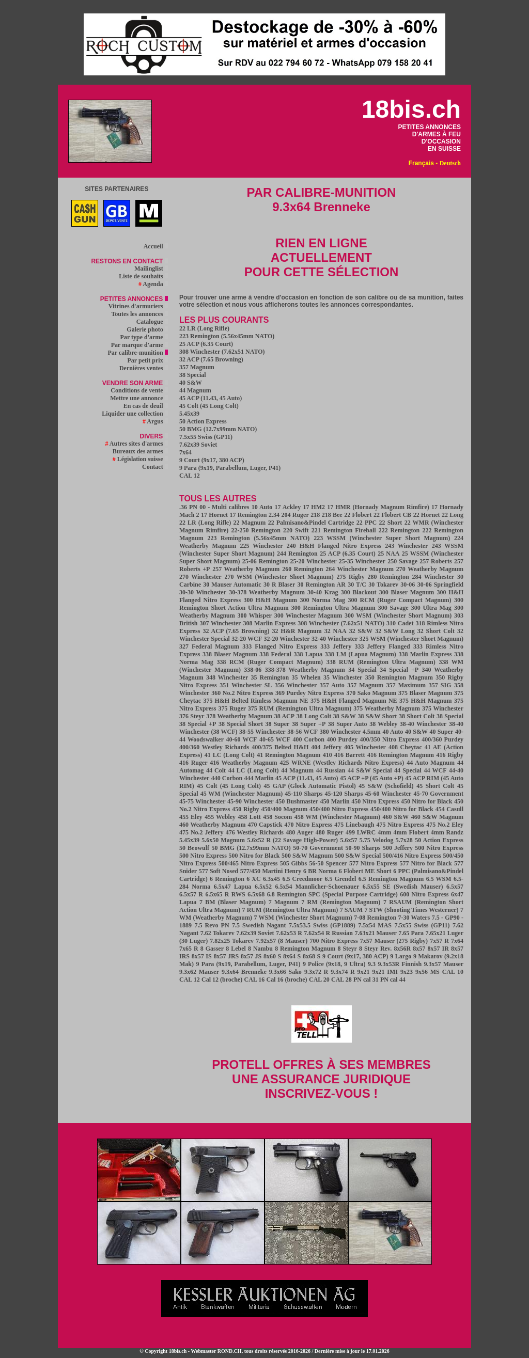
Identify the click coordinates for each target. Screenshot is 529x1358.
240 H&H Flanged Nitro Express (334, 545)
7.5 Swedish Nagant (259, 925)
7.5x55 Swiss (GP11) (205, 436)
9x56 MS (427, 971)
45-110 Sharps (303, 793)
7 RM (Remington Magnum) (340, 902)
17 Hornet (214, 514)
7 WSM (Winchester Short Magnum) (303, 917)
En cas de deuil (145, 405)
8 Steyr (347, 948)
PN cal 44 (393, 979)
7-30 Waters (414, 917)
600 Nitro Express (424, 894)
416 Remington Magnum (400, 755)
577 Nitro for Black (426, 863)
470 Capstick (264, 824)
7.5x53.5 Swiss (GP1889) (322, 925)
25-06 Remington (265, 561)
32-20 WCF (246, 638)
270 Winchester (200, 576)
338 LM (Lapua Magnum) (360, 654)
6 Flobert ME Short (365, 871)
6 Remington (227, 878)
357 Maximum (406, 685)
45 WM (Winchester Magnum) (241, 793)
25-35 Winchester (362, 561)
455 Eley (191, 816)
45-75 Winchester (202, 801)
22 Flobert (357, 514)
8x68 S (311, 956)
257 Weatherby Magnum (245, 569)
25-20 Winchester (313, 561)
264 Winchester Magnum (359, 569)
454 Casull (449, 809)
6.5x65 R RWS (225, 894)
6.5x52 (263, 886)
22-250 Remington (256, 530)
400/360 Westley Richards (214, 747)
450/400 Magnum (284, 809)
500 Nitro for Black (253, 855)
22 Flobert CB (392, 514)
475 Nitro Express (400, 824)
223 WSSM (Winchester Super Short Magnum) (382, 538)
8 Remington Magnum (305, 948)
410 (327, 755)
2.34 (274, 514)
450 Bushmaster (296, 801)
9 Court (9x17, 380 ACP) (211, 460)
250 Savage (402, 561)
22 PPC (366, 522)
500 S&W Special (358, 855)
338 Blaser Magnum (230, 654)
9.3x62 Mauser (199, 971)
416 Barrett (349, 755)
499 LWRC (361, 832)
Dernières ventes (143, 368)
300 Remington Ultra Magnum (333, 607)
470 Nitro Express (308, 824)
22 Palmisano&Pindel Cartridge (311, 522)
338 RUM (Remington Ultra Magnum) (380, 662)
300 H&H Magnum (271, 600)
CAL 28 (341, 979)
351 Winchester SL (246, 685)
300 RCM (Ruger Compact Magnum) (399, 600)
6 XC (253, 878)
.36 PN (188, 507)
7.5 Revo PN (211, 925)
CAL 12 (189, 475)
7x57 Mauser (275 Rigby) (394, 940)
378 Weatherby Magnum (239, 716)
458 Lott (249, 816)
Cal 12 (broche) (221, 979)
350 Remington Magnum (399, 677)
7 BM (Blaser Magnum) (232, 902)
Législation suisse (140, 459)
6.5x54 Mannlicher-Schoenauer (317, 886)
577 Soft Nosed (219, 871)
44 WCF (435, 770)
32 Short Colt (436, 631)
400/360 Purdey (442, 739)
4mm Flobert (411, 832)
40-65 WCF (274, 739)
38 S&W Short (377, 716)
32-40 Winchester (334, 638)
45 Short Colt (435, 785)
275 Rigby (351, 576)
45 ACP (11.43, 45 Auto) (210, 398)
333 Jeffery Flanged (382, 646)
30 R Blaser (279, 584)
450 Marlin (334, 801)
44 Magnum (195, 390)
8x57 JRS (226, 956)
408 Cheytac (405, 747)
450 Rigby (245, 809)
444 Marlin (259, 778)
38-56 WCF (302, 731)
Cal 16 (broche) (287, 979)
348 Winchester (227, 677)
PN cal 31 (366, 979)
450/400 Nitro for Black (401, 809)
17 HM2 (314, 507)
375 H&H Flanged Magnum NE (353, 700)
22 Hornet (426, 514)
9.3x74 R (342, 971)
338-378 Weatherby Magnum (305, 669)
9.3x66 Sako (285, 971)
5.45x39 (189, 413)
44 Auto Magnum (431, 762)
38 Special (192, 374)
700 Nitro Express (333, 940)
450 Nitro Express (375, 801)
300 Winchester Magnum (308, 615)
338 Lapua (307, 654)
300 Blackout (359, 592)
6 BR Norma (320, 871)
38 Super (278, 724)
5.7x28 (404, 840)
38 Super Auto (347, 724)
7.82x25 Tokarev (232, 940)
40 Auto (392, 731)
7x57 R (439, 940)
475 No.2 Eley (444, 824)
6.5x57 (454, 886)
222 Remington (399, 530)
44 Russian (331, 770)
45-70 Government (438, 793)
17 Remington (248, 514)
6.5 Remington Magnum (391, 878)
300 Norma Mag (323, 600)
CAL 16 (254, 979)
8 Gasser (212, 948)
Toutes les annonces (139, 314)
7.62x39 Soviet (198, 444)
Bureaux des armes (140, 451)
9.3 (372, 964)
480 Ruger (330, 832)
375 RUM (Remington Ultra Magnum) (299, 708)
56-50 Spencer (328, 863)
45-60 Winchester (388, 793)
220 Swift (296, 530)
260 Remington (302, 569)
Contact (155, 466)
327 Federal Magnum (209, 646)
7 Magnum (284, 902)
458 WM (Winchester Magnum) (337, 816)
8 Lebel (236, 948)
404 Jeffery (326, 747)
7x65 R (188, 948)
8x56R (402, 948)
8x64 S (292, 956)
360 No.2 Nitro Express (242, 693)
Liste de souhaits (143, 276)
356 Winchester (296, 685)
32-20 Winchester (286, 638)
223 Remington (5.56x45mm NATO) (226, 336)
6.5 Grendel (340, 878)
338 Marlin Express (425, 654)
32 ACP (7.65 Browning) (211, 359)
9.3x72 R (316, 971)
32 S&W (360, 631)
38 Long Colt (314, 716)
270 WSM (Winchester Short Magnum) (279, 576)
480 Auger (299, 832)
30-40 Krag (322, 592)
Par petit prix (148, 360)
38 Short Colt (416, 716)
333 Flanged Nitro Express (279, 646)
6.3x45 (271, 878)
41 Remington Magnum (288, 755)
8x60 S (272, 956)
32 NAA (335, 631)
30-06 (407, 584)
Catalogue (152, 321)
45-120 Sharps (344, 793)
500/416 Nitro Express (412, 855)
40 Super (441, 731)
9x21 (363, 971)
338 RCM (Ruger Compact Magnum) (270, 662)
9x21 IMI (385, 971)
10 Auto (262, 507)
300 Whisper (255, 615)
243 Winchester (406, 545)
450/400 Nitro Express (338, 809)
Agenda (153, 284)
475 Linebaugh (354, 824)
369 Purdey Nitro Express (309, 693)
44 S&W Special (370, 770)
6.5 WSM (439, 878)
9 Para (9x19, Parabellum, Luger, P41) (230, 467)
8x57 (419, 948)
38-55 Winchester (262, 731)
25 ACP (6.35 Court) (206, 344)
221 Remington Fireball (344, 530)
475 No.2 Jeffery (201, 832)
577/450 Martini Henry (271, 871)
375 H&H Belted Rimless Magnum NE (255, 700)
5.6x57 (348, 840)
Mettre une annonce (138, 398)
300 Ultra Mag (431, 607)
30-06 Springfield (440, 584)
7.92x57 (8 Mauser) (281, 940)
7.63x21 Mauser (375, 933)
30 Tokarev (383, 584)
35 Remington (270, 677)
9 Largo (400, 956)
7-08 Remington (375, 917)
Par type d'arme (144, 337)
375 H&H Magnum (425, 700)
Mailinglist (150, 268)
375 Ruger (232, 708)
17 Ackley (288, 507)
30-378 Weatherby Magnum (267, 592)
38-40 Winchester (423, 724)
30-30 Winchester (202, 592)
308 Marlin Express (269, 623)
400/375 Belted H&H (280, 747)
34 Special (362, 669)
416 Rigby (449, 755)
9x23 (406, 971)
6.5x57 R (191, 894)
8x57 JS (251, 956)
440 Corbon (226, 778)
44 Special (408, 770)
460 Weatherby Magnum (212, 824)
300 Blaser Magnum (406, 592)
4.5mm (372, 731)
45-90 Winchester (250, 801)
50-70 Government (318, 847)
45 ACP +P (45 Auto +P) (371, 778)
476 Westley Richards (255, 832)
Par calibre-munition (137, 352)
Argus (155, 421)
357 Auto (332, 685)
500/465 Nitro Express (248, 863)
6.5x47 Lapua (233, 886)
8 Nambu (260, 948)
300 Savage (393, 607)
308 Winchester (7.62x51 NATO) (222, 351)
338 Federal (275, 654)
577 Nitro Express (373, 863)
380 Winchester (340, 731)
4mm (384, 832)
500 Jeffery (398, 847)
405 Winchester (365, 747)
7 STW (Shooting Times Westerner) (411, 909)
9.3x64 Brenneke (244, 971)
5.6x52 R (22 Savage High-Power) (292, 840)
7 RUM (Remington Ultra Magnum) (290, 909)
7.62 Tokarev (217, 933)
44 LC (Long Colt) (253, 770)
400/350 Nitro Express (389, 739)
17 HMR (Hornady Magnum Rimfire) (378, 507)
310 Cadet (399, 623)
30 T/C (357, 584)
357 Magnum (196, 367)
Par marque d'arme (139, 345)
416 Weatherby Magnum (243, 762)
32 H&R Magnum (297, 631)
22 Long (452, 514)
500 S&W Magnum (307, 855)
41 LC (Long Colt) (230, 755)
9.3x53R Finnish (400, 964)
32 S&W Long (395, 631)
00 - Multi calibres (224, 507)
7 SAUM (351, 909)
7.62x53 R (289, 933)
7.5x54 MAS (375, 925)
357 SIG (440, 685)
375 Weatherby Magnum (386, 708)
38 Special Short (241, 724)
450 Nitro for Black (426, 801)
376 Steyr (192, 716)
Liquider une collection (134, 413)
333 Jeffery (335, 646)
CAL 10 (452, 971)
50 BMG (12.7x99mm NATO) (218, 429)
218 (315, 514)
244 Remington (297, 553)
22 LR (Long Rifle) (204, 328)
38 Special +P (197, 724)
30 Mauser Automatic (232, 584)
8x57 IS (202, 956)
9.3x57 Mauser (443, 964)
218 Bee (332, 514)
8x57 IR (438, 948)
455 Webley (220, 816)
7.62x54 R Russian (328, 933)
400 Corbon (308, 739)
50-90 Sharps (362, 847)
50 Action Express (203, 421)
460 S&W (395, 816)
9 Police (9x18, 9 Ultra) (334, 964)
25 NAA (388, 553)
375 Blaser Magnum (425, 693)
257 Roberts (435, 561)
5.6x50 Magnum (223, 840)
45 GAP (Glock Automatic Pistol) (309, 785)
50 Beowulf (194, 847)
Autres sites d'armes (136, 443)
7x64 (185, 452)
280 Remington (388, 576)
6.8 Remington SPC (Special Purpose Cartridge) (332, 894)
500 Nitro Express (439, 847)
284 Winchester (433, 576)
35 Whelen (306, 677)
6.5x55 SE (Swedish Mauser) (403, 886)
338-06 (252, 669)
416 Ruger (194, 762)
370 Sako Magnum (371, 693)
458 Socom (277, 816)
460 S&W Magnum (437, 816)
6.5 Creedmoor (303, 878)
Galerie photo (147, 329)
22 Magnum (250, 522)
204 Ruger (295, 514)
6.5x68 (255, 894)
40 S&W (190, 382)
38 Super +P (308, 724)
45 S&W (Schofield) (386, 785)
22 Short (390, 522)
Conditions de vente (139, 390)
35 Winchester (342, 677)
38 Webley (383, 724)
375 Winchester (442, 708)
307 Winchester (220, 623)
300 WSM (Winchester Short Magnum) (398, 615)
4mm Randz (447, 832)
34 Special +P (399, 669)
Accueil (156, 246)
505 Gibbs (293, 863)
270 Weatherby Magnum (429, 569)
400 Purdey (341, 739)
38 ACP (284, 716)
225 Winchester (261, 545)
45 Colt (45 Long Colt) (209, 405)
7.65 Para (411, 933)
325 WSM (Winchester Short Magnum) (411, 638)
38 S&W (344, 716)
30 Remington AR (322, 584)
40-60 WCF (241, 739)
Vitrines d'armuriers (138, 306)
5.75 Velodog (377, 840)
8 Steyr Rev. (375, 948)
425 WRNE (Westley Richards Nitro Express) (342, 762)
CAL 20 (319, 979)
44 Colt (216, 770)
